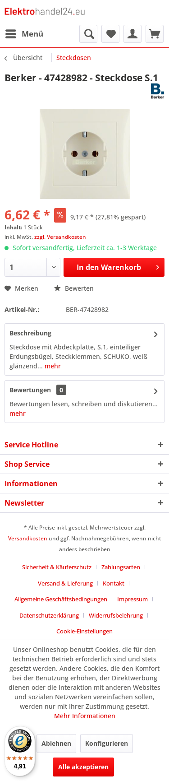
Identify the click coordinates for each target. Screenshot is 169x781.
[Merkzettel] (110, 34)
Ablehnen (56, 743)
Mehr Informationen (84, 715)
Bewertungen (30, 390)
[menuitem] (24, 34)
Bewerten (74, 288)
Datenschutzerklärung (49, 615)
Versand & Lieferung (65, 583)
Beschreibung (30, 333)
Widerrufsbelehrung (116, 615)
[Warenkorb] (155, 34)
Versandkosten (27, 538)
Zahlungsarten (120, 567)
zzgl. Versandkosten (60, 237)
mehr (52, 366)
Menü (24, 33)
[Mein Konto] (132, 34)
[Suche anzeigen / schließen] (88, 34)
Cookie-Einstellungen (84, 631)
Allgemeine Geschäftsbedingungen (60, 599)
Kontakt (113, 583)
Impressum (132, 599)
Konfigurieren (106, 743)
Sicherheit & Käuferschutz (56, 567)
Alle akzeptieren (83, 766)
